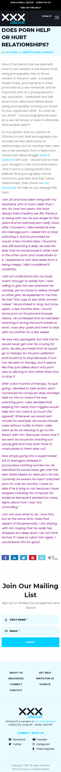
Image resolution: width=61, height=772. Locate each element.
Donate (46, 16)
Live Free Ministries (45, 721)
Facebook (17, 739)
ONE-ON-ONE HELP (30, 7)
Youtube (40, 739)
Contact (16, 690)
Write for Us (45, 678)
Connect (16, 684)
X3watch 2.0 (43, 2)
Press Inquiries (43, 748)
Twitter (15, 744)
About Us (16, 672)
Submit (30, 642)
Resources (16, 678)
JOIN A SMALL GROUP (22, 2)
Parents (48, 52)
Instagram (41, 744)
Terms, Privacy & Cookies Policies (30, 769)
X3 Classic (11, 52)
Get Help (45, 672)
